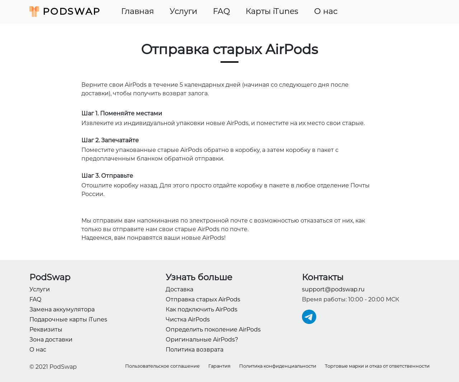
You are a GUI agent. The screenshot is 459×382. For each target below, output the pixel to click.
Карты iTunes (272, 11)
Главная (137, 11)
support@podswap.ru (333, 289)
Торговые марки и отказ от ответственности (377, 366)
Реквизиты (45, 329)
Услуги (183, 11)
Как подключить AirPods (201, 309)
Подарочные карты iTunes (68, 319)
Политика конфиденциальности (277, 366)
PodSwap (65, 11)
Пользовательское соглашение (162, 366)
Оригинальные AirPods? (202, 339)
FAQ (221, 11)
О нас (325, 11)
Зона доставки (50, 339)
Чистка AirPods (188, 319)
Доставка (179, 289)
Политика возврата (194, 349)
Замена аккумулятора (62, 309)
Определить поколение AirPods (213, 329)
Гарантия (219, 366)
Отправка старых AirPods (203, 299)
